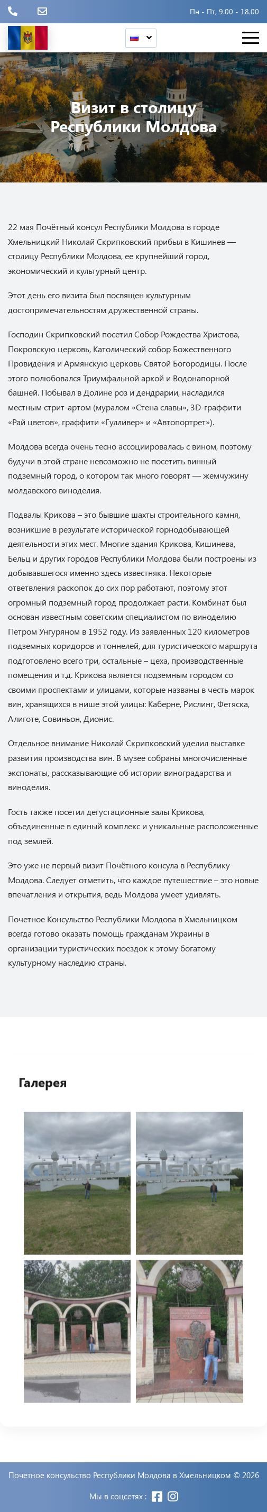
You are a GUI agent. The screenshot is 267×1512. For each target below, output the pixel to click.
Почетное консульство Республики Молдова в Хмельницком (119, 1475)
